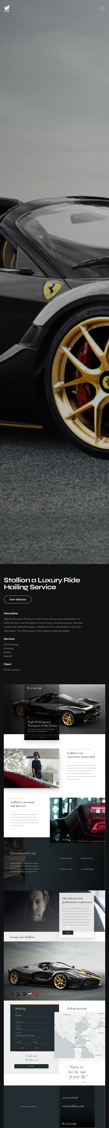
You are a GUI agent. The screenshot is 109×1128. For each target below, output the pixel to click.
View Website (17, 599)
